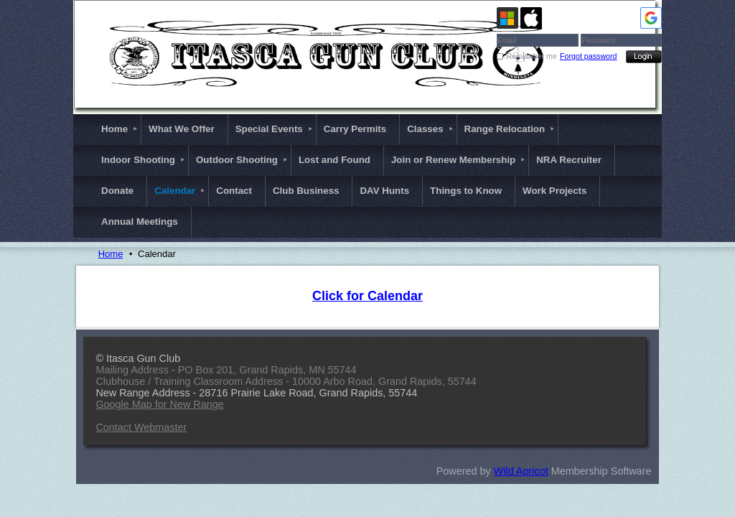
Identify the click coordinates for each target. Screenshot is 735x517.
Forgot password (588, 56)
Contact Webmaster (141, 427)
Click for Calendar (367, 296)
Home (110, 253)
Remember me (531, 56)
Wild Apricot (521, 471)
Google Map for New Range (159, 404)
